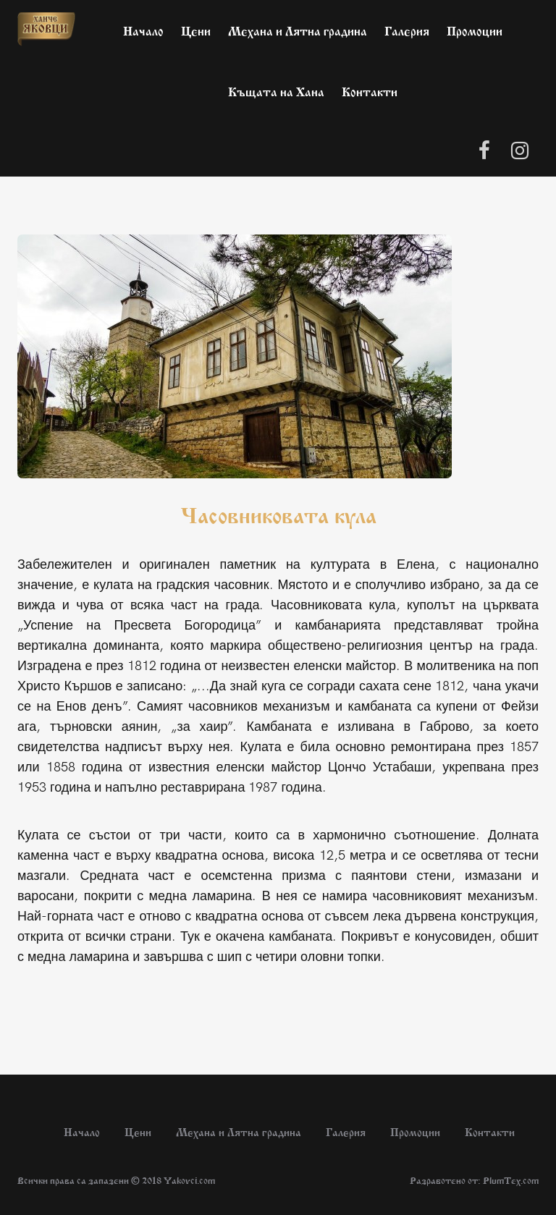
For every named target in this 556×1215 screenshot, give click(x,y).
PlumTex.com (511, 1179)
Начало (143, 30)
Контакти (369, 90)
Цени (196, 30)
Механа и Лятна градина (297, 30)
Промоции (474, 30)
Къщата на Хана (276, 90)
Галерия (406, 30)
